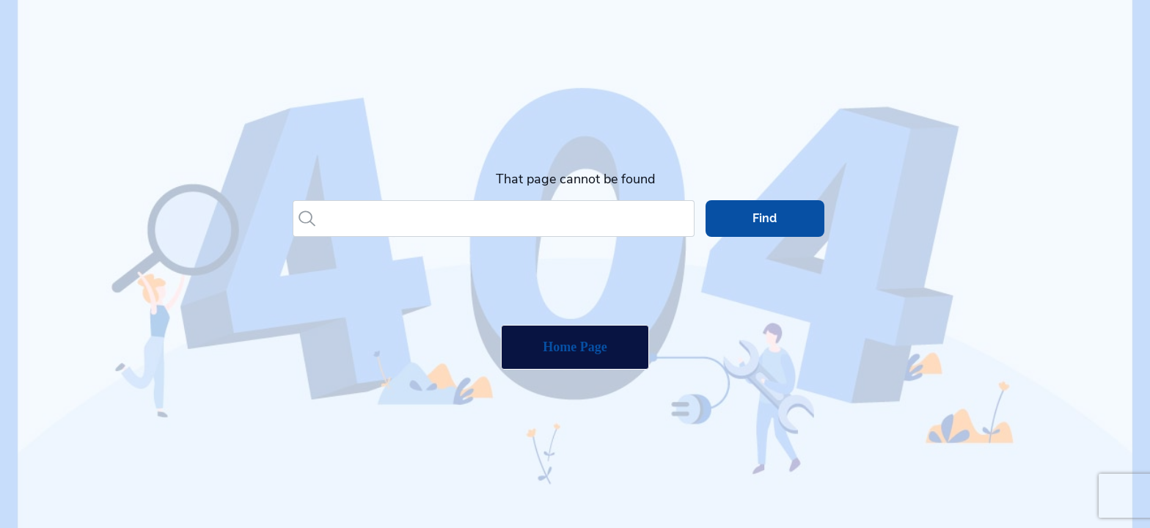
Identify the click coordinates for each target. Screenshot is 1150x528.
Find (764, 218)
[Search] (507, 218)
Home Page (575, 347)
